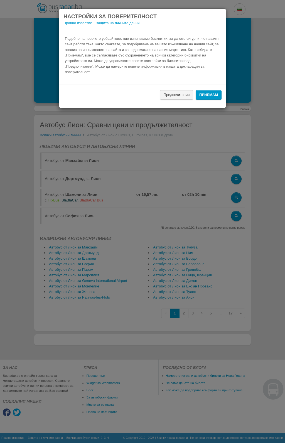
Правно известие (77, 23)
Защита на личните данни (118, 23)
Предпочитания (177, 95)
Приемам (208, 95)
